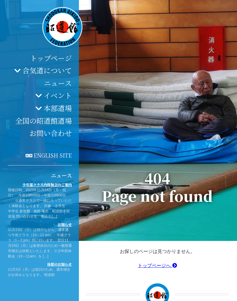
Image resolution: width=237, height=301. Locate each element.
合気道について (47, 70)
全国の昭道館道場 (43, 120)
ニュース (58, 83)
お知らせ (65, 224)
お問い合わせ (50, 133)
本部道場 (58, 108)
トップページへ (157, 265)
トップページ (51, 58)
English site (53, 155)
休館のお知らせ (59, 264)
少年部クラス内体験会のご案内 (47, 184)
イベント (58, 95)
